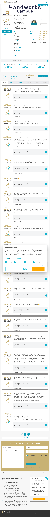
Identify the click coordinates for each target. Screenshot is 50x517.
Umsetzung (32, 37)
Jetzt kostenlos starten (39, 498)
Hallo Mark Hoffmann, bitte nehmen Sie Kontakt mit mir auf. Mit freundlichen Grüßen (13, 457)
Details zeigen (40, 265)
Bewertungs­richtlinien (33, 512)
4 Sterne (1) (20, 82)
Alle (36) (4, 82)
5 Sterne (41, 19)
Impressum (7, 258)
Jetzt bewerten (7, 31)
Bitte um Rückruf (31, 455)
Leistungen (32, 35)
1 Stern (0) (45, 82)
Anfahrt (17, 40)
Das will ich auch (38, 2)
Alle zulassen (38, 269)
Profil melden (38, 473)
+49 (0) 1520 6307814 (20, 47)
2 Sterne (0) (37, 82)
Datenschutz (32, 513)
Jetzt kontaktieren (43, 5)
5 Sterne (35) (12, 82)
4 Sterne (41, 21)
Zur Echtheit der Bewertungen (7, 27)
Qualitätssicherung (41, 512)
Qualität (31, 31)
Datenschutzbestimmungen (16, 258)
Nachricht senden (31, 464)
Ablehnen (11, 269)
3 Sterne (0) (29, 82)
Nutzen (31, 33)
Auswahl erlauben (25, 268)
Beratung (32, 39)
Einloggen (45, 2)
